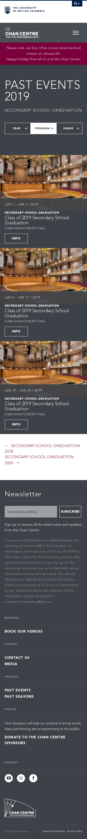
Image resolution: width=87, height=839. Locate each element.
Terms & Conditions (53, 831)
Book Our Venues (24, 631)
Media (11, 664)
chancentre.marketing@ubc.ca (28, 602)
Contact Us (17, 658)
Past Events (18, 690)
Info (16, 238)
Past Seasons (19, 697)
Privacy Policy (74, 831)
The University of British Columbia (32, 9)
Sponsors (15, 743)
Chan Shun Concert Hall (25, 228)
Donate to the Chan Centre (35, 737)
